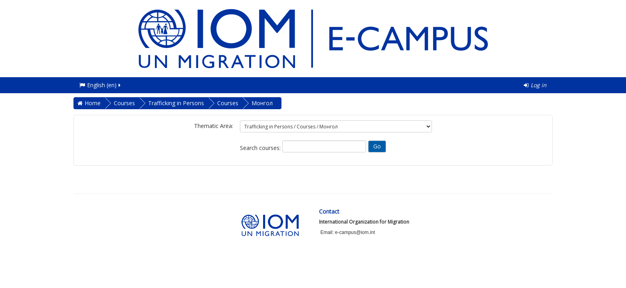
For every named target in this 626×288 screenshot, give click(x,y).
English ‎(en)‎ (100, 85)
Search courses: (261, 148)
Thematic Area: (213, 126)
